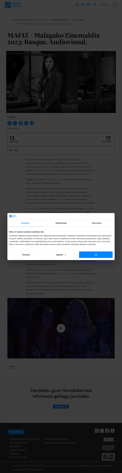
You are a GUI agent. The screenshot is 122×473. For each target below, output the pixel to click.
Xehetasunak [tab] (61, 223)
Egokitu (61, 255)
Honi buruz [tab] (96, 223)
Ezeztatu (26, 255)
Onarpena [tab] (25, 223)
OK (95, 255)
